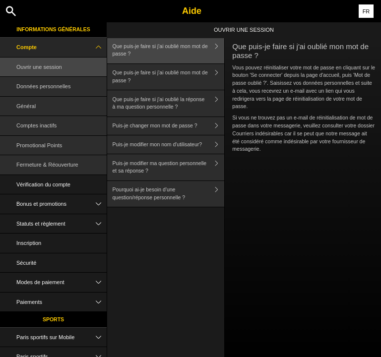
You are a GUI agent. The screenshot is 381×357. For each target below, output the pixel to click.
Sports (53, 319)
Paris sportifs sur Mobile (61, 337)
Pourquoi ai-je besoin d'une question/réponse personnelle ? (169, 194)
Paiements (61, 302)
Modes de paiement (61, 282)
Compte (61, 47)
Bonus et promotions (61, 204)
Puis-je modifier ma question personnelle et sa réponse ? (169, 167)
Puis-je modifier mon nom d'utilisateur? (169, 144)
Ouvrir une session (39, 67)
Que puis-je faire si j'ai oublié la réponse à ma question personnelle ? (169, 103)
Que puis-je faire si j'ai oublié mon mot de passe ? (169, 50)
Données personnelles (43, 86)
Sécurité (26, 263)
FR (366, 11)
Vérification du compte (43, 184)
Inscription (28, 243)
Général (26, 106)
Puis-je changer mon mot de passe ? (169, 126)
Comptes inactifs (36, 125)
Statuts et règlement (61, 224)
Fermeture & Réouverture (47, 165)
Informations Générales (53, 29)
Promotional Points (39, 145)
